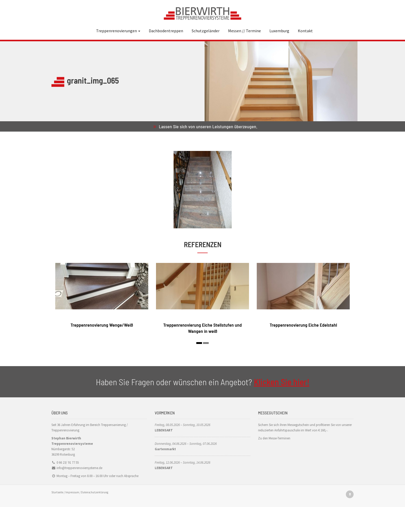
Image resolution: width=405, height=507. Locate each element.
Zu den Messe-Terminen (274, 438)
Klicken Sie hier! (281, 381)
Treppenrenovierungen (118, 30)
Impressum (72, 492)
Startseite (57, 492)
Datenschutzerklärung (94, 492)
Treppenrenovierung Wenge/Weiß (102, 325)
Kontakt (305, 30)
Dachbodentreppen (166, 30)
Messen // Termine (244, 30)
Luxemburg (279, 30)
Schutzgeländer (206, 30)
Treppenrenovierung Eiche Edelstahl (303, 325)
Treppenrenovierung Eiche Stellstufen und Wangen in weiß (202, 328)
